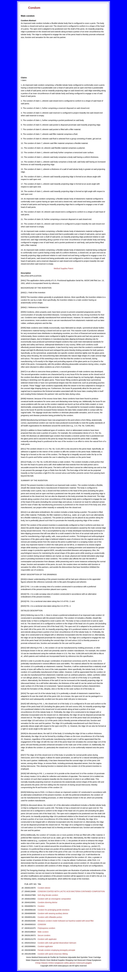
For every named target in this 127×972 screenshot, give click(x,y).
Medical (35, 957)
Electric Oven (45, 960)
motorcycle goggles (84, 963)
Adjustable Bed (74, 957)
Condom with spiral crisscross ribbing (53, 954)
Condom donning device (47, 902)
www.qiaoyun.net (65, 966)
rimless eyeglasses (56, 963)
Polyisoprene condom (46, 928)
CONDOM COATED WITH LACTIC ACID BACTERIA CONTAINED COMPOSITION (71, 891)
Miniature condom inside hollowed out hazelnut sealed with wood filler (66, 921)
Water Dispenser (32, 960)
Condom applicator (45, 946)
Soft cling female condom (48, 895)
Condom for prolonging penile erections (53, 910)
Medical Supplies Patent (63, 268)
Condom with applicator (47, 939)
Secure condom (44, 935)
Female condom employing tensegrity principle (56, 950)
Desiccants (42, 957)
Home (28, 957)
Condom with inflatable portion (50, 917)
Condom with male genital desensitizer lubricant (57, 943)
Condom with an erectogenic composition (54, 899)
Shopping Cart (71, 960)
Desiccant (81, 960)
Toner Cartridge (94, 957)
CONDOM (42, 924)
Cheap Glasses (41, 963)
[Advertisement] (43, 57)
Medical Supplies (58, 960)
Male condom (43, 932)
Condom (34, 7)
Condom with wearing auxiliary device (53, 913)
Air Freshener (62, 957)
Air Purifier (52, 957)
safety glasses (70, 963)
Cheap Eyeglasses (93, 960)
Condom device (44, 888)
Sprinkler (84, 957)
